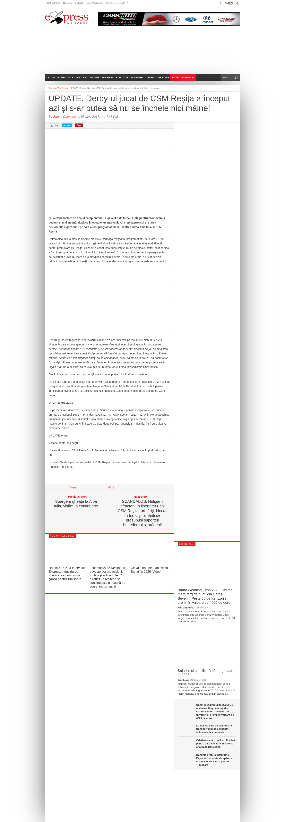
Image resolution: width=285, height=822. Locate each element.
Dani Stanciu (184, 680)
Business (108, 77)
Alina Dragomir (185, 608)
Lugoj (79, 3)
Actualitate (65, 77)
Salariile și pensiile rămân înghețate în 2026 (205, 673)
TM (53, 77)
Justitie (94, 77)
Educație (122, 77)
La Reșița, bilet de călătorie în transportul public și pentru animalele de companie (214, 729)
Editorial (188, 77)
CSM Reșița (62, 88)
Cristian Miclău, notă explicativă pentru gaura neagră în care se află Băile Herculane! (215, 743)
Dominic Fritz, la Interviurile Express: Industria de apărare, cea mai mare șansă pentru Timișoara (214, 759)
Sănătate (136, 77)
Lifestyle (162, 77)
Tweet (72, 487)
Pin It (111, 487)
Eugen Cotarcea (64, 116)
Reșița (67, 3)
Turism (149, 77)
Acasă (52, 88)
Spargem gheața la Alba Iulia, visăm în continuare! (76, 503)
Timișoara (53, 3)
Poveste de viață (117, 3)
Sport (175, 77)
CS (47, 77)
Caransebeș (94, 3)
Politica (81, 77)
